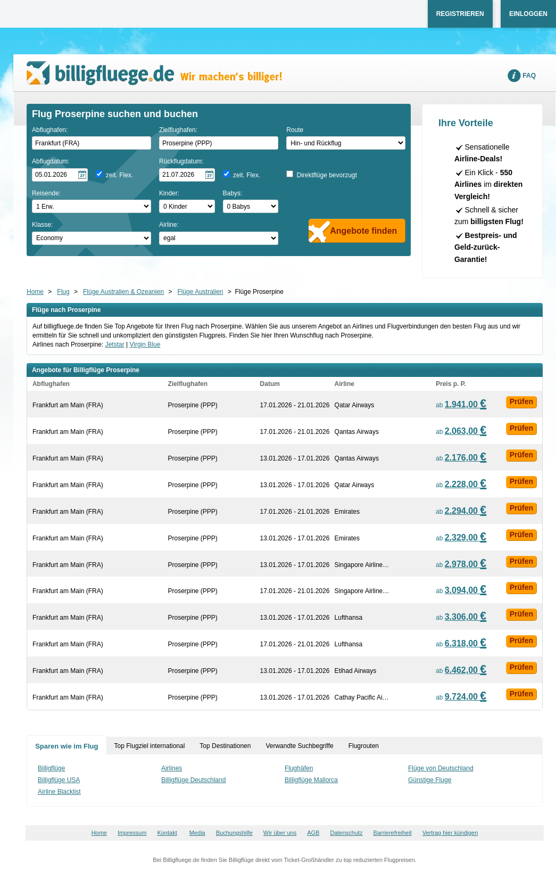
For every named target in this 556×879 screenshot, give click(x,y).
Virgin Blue (145, 344)
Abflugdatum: (51, 161)
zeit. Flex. (119, 175)
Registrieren (460, 14)
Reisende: (46, 193)
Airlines (171, 768)
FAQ (529, 75)
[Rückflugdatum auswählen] (187, 175)
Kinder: (169, 193)
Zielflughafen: (178, 130)
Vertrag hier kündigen (450, 832)
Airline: (169, 224)
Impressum (132, 832)
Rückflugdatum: (181, 161)
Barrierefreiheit (393, 832)
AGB (313, 832)
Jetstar (115, 344)
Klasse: (42, 224)
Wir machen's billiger (154, 73)
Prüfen (521, 401)
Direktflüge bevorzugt (326, 175)
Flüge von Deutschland (441, 768)
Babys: (233, 193)
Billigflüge (51, 768)
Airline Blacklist (59, 791)
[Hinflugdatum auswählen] (60, 175)
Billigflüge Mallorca (311, 780)
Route (294, 130)
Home (35, 291)
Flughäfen (299, 768)
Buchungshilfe (234, 832)
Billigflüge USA (59, 780)
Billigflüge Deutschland (193, 780)
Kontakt (167, 832)
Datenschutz (346, 832)
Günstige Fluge (429, 780)
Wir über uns (279, 832)
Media (197, 832)
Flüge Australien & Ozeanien (123, 291)
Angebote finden (363, 230)
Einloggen (528, 14)
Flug (63, 291)
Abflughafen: (50, 130)
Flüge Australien (200, 291)
